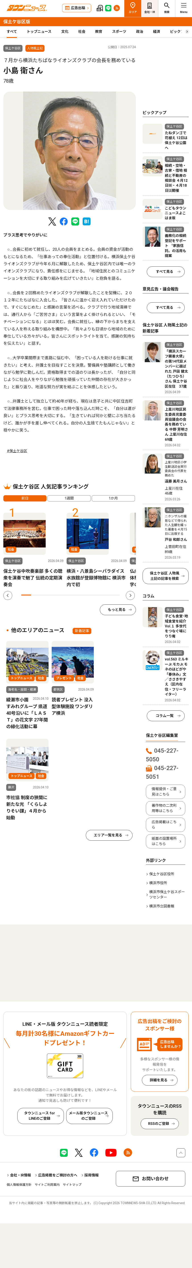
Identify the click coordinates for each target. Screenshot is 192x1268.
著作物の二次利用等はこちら (164, 808)
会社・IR (149, 12)
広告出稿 (78, 8)
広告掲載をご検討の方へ (57, 1175)
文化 (64, 31)
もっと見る (117, 610)
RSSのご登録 (158, 1124)
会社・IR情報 (20, 1175)
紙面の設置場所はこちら (164, 841)
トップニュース (39, 31)
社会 (81, 31)
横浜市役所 (158, 883)
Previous (7, 595)
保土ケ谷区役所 (161, 874)
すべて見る (164, 271)
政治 (139, 31)
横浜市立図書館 (161, 906)
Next (130, 595)
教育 (98, 31)
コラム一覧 (165, 716)
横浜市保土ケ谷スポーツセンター (167, 894)
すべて (12, 31)
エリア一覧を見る (108, 835)
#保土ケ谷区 (17, 451)
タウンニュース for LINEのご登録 (39, 1116)
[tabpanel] (69, 151)
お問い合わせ (155, 1178)
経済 (156, 31)
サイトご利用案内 (47, 1185)
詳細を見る (158, 1080)
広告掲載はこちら (164, 824)
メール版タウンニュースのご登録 (88, 1116)
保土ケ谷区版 (16, 21)
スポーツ (119, 31)
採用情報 (91, 1175)
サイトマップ (72, 1185)
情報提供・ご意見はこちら (164, 791)
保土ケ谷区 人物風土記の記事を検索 (164, 576)
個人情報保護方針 (19, 1185)
